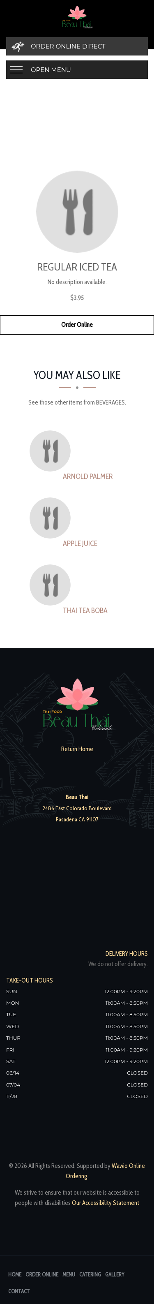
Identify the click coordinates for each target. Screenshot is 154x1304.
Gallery (114, 1274)
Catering (90, 1274)
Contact (19, 1291)
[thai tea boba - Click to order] (52, 585)
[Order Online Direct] (77, 46)
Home (14, 1274)
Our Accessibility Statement (105, 1203)
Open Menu (51, 70)
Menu (68, 1274)
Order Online (77, 324)
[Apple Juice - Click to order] (52, 518)
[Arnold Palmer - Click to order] (52, 451)
